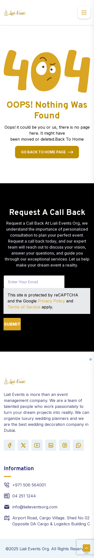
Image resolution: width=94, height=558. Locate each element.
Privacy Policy (51, 300)
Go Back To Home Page (43, 152)
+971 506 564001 (29, 484)
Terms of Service (24, 306)
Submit (12, 324)
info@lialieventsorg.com (34, 506)
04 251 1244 (24, 495)
